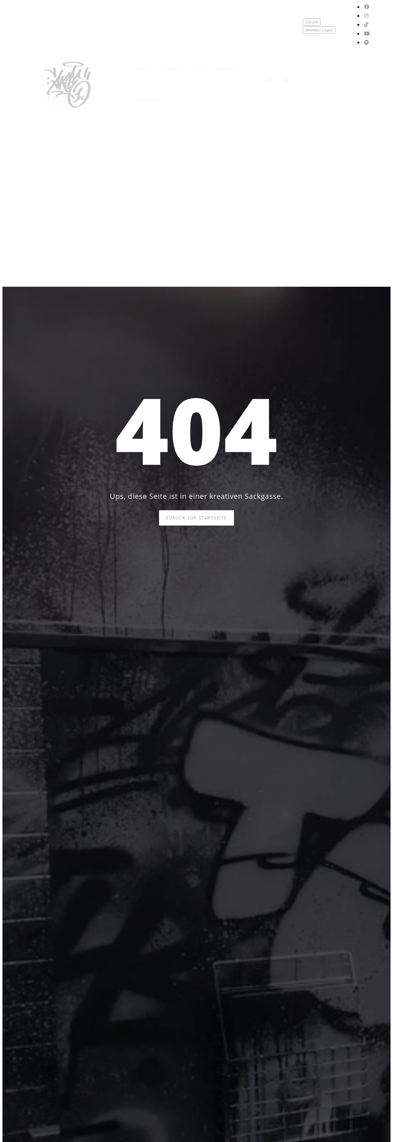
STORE (226, 69)
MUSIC (173, 69)
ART (145, 69)
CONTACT (149, 100)
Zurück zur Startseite (196, 518)
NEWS (200, 69)
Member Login (319, 30)
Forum (312, 22)
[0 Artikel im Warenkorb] (269, 79)
